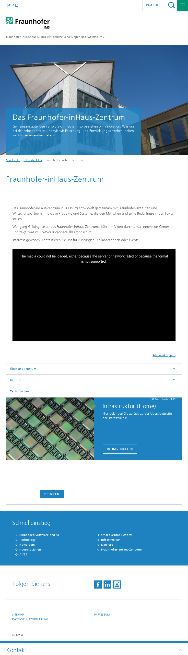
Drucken (51, 494)
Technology (27, 539)
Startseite (13, 160)
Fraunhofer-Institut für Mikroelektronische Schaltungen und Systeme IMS (55, 37)
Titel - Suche (171, 5)
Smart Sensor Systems (116, 535)
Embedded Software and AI (39, 535)
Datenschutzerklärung (30, 619)
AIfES (23, 554)
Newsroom (27, 544)
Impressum (102, 614)
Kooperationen (30, 549)
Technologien (19, 391)
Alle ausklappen (164, 355)
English (153, 5)
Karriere (107, 544)
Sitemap (18, 614)
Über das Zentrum (23, 369)
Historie (15, 380)
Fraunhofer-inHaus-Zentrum (121, 549)
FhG (12, 5)
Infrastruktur (33, 160)
